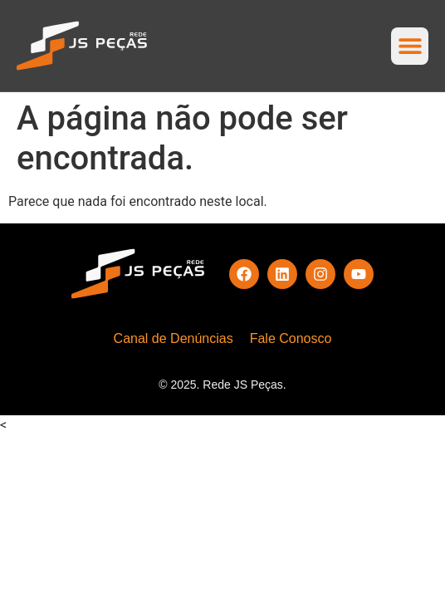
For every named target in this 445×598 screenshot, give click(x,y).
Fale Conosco (291, 338)
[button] (409, 46)
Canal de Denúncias (173, 338)
